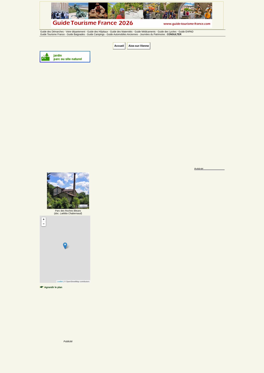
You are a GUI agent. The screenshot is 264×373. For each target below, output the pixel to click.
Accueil (119, 45)
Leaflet (60, 282)
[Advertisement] (68, 121)
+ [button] (44, 219)
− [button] (44, 224)
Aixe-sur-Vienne (138, 45)
